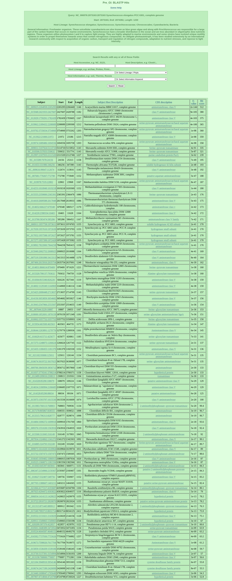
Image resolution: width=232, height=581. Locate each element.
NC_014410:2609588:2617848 (41, 200)
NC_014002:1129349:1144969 (41, 286)
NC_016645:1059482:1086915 (41, 458)
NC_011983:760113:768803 (41, 406)
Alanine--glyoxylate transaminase (164, 273)
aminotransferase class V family (164, 219)
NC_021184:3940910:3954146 (41, 562)
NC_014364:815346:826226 (41, 280)
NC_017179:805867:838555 (41, 410)
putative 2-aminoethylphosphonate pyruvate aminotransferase (164, 470)
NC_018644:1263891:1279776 (41, 330)
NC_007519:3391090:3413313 (41, 257)
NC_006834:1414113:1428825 (41, 496)
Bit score (201, 102)
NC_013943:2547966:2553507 (41, 304)
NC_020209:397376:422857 (41, 524)
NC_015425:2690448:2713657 (41, 292)
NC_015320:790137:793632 (41, 273)
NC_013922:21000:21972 (41, 137)
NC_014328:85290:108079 (41, 381)
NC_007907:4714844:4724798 (41, 577)
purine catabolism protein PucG (164, 155)
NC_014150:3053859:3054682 (41, 298)
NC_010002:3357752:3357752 (41, 319)
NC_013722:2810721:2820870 (41, 501)
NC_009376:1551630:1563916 (41, 428)
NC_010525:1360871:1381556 (41, 462)
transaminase (164, 376)
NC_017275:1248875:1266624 (41, 343)
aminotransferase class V (164, 118)
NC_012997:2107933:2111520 (41, 155)
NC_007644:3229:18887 (41, 309)
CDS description (163, 102)
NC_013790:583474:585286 (41, 219)
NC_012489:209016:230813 (41, 376)
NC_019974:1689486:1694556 (41, 143)
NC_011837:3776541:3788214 (41, 372)
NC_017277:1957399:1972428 (41, 240)
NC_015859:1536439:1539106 (41, 549)
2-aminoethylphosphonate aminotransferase (163, 434)
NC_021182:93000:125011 (41, 355)
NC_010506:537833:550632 (41, 151)
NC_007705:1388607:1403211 (41, 483)
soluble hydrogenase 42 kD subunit (164, 224)
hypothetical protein (163, 372)
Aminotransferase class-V (164, 330)
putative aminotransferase (164, 393)
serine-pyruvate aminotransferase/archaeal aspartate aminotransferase (163, 124)
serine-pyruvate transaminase (164, 528)
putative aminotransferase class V (164, 381)
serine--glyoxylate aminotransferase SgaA (164, 314)
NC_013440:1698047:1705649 (41, 573)
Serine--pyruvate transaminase (163, 148)
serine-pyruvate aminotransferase (163, 531)
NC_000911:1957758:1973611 (41, 224)
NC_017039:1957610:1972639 (41, 229)
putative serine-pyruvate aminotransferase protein (163, 501)
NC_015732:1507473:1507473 (41, 454)
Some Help (116, 8)
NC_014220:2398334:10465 (41, 213)
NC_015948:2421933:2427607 (41, 112)
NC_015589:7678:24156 (41, 160)
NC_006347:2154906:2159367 (41, 470)
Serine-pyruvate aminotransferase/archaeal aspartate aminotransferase (163, 444)
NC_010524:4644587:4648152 (41, 531)
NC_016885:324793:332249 (41, 444)
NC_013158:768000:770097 (41, 557)
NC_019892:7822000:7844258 (41, 245)
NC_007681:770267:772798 (41, 176)
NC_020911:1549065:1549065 (41, 521)
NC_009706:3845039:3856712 (41, 367)
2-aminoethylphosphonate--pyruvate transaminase (163, 406)
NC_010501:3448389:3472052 (41, 528)
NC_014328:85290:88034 (41, 393)
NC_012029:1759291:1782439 (41, 118)
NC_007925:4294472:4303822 (41, 491)
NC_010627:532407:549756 (41, 477)
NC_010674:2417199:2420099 (41, 568)
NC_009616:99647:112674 (41, 169)
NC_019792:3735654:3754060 (41, 130)
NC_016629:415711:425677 (41, 336)
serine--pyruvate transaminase (163, 292)
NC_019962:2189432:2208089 (41, 124)
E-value (193, 102)
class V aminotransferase (163, 112)
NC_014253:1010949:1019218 (41, 188)
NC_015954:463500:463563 (41, 324)
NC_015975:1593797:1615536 (41, 399)
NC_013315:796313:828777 (41, 415)
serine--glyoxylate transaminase (164, 336)
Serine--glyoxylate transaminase (163, 309)
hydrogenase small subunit (163, 229)
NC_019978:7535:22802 (41, 182)
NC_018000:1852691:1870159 (41, 314)
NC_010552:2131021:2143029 (41, 516)
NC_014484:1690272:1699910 (41, 422)
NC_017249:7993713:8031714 (41, 511)
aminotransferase (164, 367)
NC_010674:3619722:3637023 (41, 361)
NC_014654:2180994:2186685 (41, 387)
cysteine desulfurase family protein (163, 562)
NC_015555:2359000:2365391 (41, 194)
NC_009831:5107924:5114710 (41, 148)
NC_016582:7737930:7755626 (41, 536)
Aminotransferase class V (164, 542)
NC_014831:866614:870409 (41, 267)
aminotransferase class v (163, 207)
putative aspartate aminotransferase (164, 176)
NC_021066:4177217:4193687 (41, 488)
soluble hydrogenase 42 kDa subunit (163, 165)
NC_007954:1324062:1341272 (41, 439)
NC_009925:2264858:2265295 (41, 107)
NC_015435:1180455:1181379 (41, 349)
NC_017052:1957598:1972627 (41, 235)
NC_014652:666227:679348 (41, 207)
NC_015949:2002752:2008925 (41, 251)
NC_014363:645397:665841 (41, 466)
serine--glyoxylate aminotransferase (164, 361)
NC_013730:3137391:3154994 (41, 553)
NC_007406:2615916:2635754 (41, 262)
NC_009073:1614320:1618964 (41, 449)
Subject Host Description (110, 102)
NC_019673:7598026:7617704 (41, 542)
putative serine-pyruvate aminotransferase (163, 483)
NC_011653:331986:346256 (41, 165)
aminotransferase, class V (164, 107)
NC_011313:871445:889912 (41, 506)
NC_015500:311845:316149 (41, 434)
